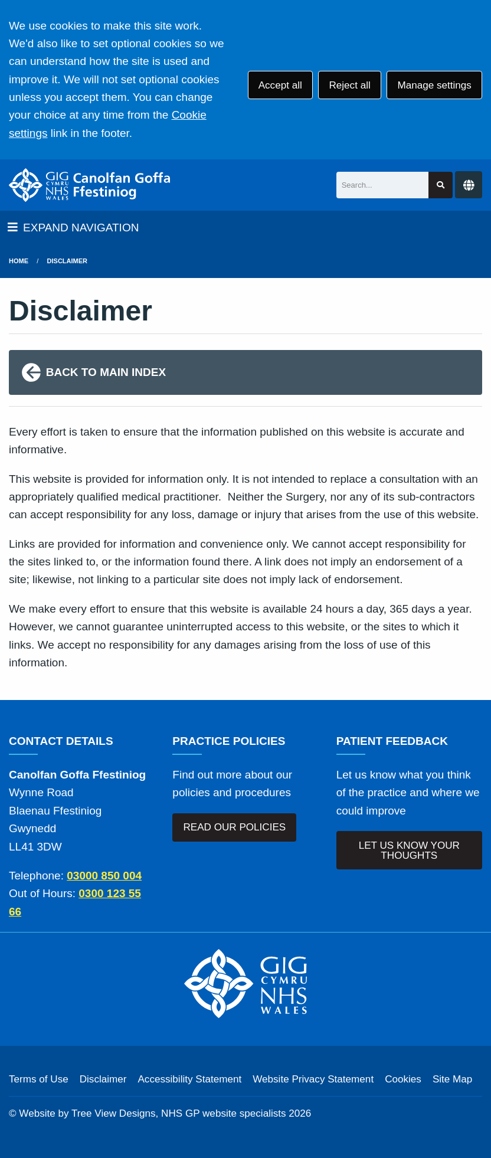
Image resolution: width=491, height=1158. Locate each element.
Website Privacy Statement (313, 1079)
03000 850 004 (104, 875)
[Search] (382, 185)
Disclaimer (67, 260)
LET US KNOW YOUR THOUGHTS (409, 850)
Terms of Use (38, 1079)
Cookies (403, 1079)
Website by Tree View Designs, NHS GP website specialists (152, 1113)
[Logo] (90, 185)
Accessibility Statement (189, 1079)
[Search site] (440, 185)
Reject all (349, 85)
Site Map (452, 1079)
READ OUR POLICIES (234, 827)
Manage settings (434, 85)
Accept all (280, 85)
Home (18, 260)
